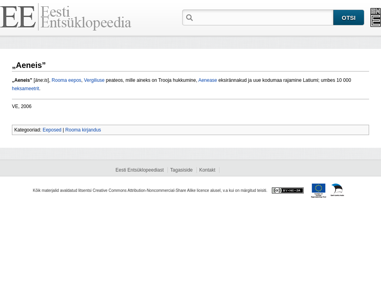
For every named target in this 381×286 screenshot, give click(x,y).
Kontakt (207, 170)
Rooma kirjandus (83, 130)
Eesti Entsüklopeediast (139, 170)
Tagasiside (181, 170)
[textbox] (264, 17)
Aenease (207, 80)
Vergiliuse (94, 80)
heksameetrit (25, 88)
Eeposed (51, 130)
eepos (74, 80)
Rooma (59, 80)
